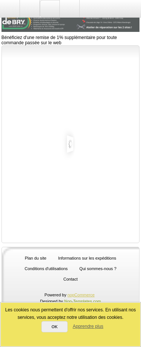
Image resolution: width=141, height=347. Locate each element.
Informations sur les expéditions (87, 258)
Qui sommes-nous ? (97, 268)
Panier (70, 8)
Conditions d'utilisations (46, 268)
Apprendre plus (88, 326)
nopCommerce (81, 295)
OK (55, 326)
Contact (71, 279)
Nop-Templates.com (82, 301)
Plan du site (35, 258)
